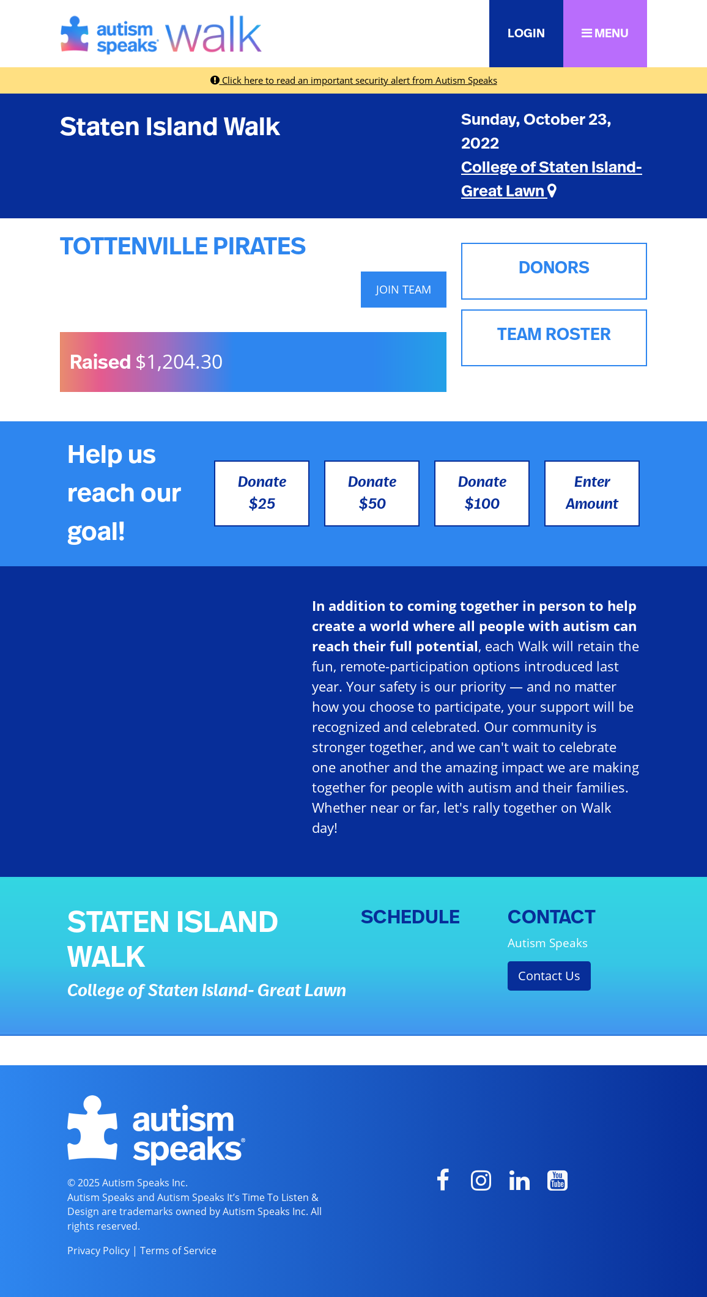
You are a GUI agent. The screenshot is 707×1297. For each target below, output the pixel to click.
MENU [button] (605, 33)
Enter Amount (592, 493)
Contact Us (549, 975)
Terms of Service (178, 1250)
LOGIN (526, 34)
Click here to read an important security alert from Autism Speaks (353, 80)
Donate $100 (482, 493)
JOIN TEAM (403, 289)
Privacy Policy (98, 1250)
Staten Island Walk (170, 127)
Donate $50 (372, 493)
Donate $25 (262, 493)
